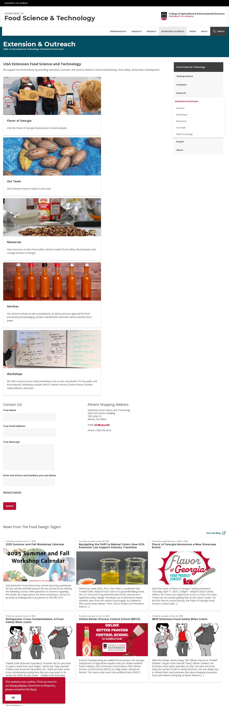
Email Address (15, 527)
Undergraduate (118, 31)
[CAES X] (165, 639)
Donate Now (213, 616)
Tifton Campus (96, 647)
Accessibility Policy (56, 652)
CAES (5, 49)
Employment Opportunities (141, 686)
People (192, 31)
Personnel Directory (56, 642)
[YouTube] (187, 639)
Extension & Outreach (172, 31)
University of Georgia (16, 3)
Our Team (181, 127)
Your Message (28, 276)
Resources (181, 121)
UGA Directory (104, 686)
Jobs (8, 656)
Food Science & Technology (24, 49)
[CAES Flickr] (180, 639)
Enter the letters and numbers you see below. (29, 305)
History (10, 647)
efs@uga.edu (102, 245)
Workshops (181, 114)
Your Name (29, 236)
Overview (10, 642)
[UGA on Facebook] (114, 696)
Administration (13, 652)
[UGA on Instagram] (124, 696)
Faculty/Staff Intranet (174, 649)
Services (180, 108)
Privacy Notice (18, 685)
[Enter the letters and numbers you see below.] (28, 303)
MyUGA (134, 682)
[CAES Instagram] (172, 639)
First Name (13, 542)
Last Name (13, 557)
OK (13, 697)
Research (151, 31)
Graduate (136, 31)
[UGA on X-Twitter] (119, 696)
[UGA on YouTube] (129, 696)
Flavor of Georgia (184, 134)
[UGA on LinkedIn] (134, 696)
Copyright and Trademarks (173, 682)
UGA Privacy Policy (171, 686)
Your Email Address (29, 252)
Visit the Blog (216, 354)
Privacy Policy (53, 647)
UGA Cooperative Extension (102, 642)
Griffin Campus (95, 652)
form (34, 689)
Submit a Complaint (203, 682)
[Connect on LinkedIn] (195, 639)
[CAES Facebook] (158, 639)
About (204, 31)
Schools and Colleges (107, 682)
